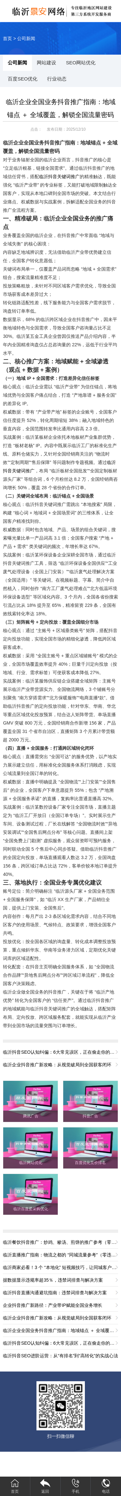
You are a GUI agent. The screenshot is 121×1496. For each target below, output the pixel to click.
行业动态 (56, 78)
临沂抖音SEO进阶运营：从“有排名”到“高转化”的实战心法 (60, 1355)
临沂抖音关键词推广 (59, 176)
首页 (7, 38)
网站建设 (46, 62)
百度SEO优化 (22, 78)
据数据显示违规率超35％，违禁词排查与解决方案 (53, 1280)
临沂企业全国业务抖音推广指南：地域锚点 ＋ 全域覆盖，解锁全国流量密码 (60, 1330)
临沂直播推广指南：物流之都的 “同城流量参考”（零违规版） (60, 1254)
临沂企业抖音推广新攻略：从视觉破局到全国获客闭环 (57, 1064)
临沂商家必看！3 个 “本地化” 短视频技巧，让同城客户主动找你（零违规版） (60, 1267)
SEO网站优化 (81, 62)
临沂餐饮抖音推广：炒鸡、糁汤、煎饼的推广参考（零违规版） (60, 1242)
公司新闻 (26, 38)
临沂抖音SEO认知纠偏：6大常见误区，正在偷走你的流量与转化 (60, 1052)
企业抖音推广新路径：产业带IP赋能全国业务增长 (52, 1305)
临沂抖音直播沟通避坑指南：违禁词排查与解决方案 (55, 1292)
